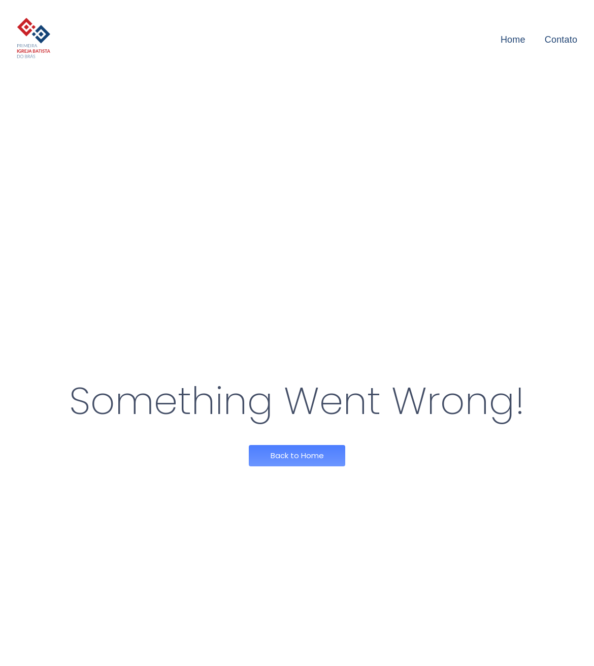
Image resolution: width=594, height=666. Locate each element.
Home (513, 40)
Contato (561, 40)
